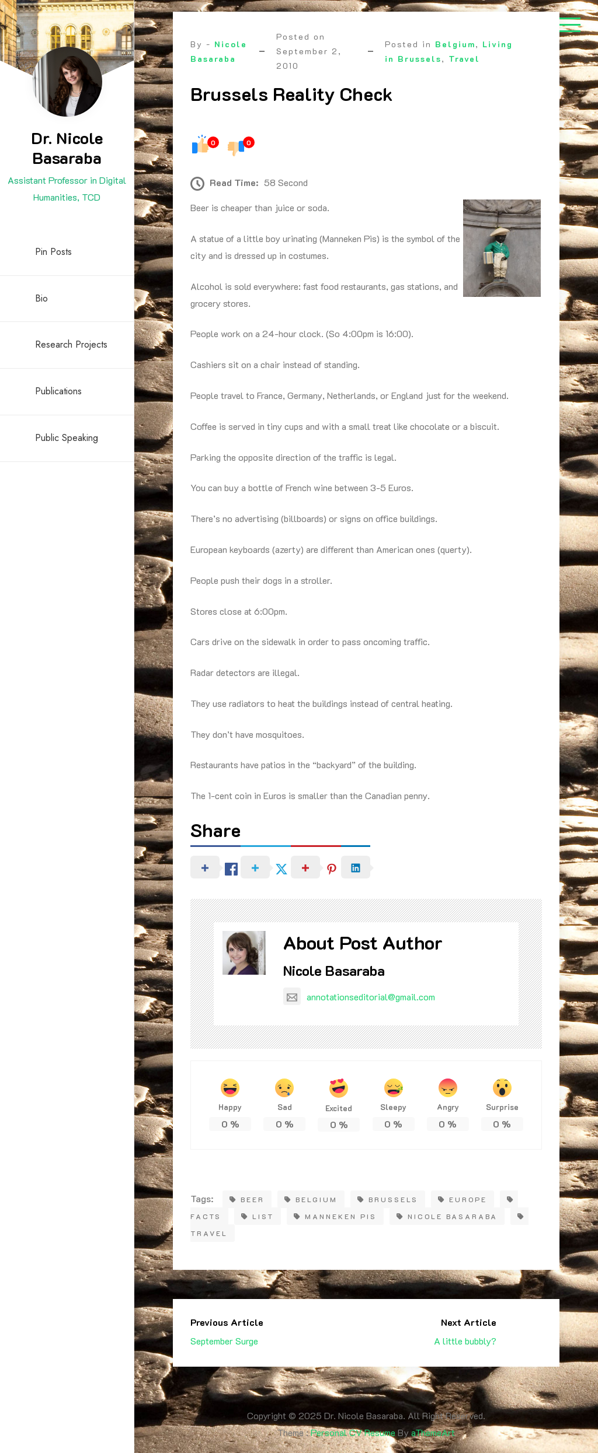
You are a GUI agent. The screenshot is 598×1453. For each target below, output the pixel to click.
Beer (247, 1199)
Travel (464, 58)
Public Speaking (66, 437)
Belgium (455, 44)
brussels (387, 1199)
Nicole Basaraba (334, 970)
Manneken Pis (335, 1216)
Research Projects (71, 344)
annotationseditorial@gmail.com (359, 996)
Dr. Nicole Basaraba (67, 147)
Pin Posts (53, 251)
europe (462, 1199)
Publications (58, 391)
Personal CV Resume (353, 1432)
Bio (41, 298)
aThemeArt (433, 1432)
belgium (311, 1199)
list (257, 1216)
